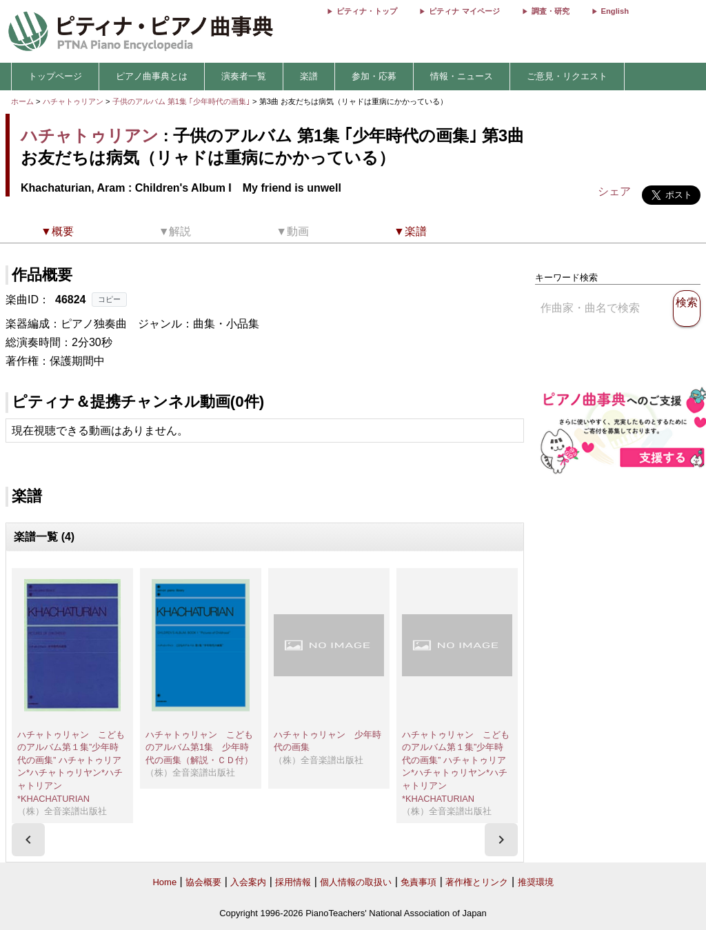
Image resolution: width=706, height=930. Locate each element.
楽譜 (309, 76)
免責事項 (418, 882)
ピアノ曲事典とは (152, 76)
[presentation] (28, 839)
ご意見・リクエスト (567, 76)
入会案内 (248, 882)
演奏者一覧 (243, 76)
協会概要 (203, 882)
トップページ (55, 76)
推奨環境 (536, 882)
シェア (614, 191)
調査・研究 (550, 11)
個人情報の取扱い (356, 882)
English (615, 11)
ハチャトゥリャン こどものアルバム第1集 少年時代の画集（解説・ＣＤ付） (199, 747)
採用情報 (293, 882)
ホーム (22, 101)
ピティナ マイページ (464, 11)
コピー (109, 299)
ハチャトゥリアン (73, 101)
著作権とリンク (476, 882)
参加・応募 (374, 76)
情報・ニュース (461, 76)
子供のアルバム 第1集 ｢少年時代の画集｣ (182, 101)
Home (164, 882)
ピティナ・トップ (366, 11)
